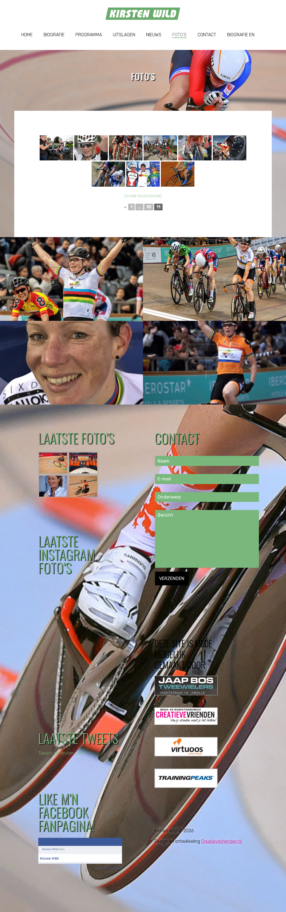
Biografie (54, 34)
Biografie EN (240, 34)
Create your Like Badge (107, 868)
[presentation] (197, 596)
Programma (88, 34)
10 (148, 207)
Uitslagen (124, 34)
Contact (206, 34)
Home (27, 34)
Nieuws (153, 34)
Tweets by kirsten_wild (61, 753)
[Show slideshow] (142, 196)
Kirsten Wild (50, 849)
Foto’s (179, 34)
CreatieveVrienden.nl (221, 841)
